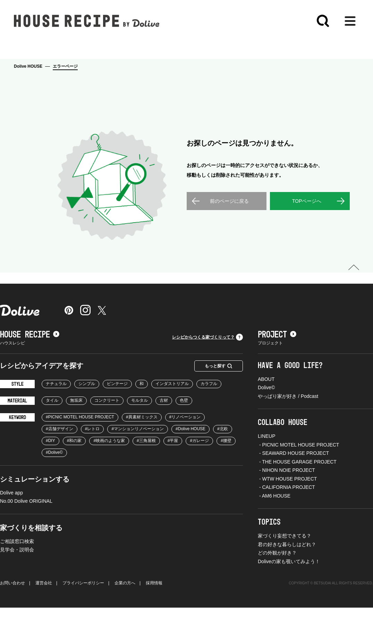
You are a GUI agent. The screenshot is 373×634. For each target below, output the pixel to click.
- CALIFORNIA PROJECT (286, 513)
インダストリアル (172, 410)
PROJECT (277, 361)
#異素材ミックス (142, 443)
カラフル (209, 410)
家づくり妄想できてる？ (284, 562)
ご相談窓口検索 (17, 567)
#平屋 (173, 467)
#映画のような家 (109, 467)
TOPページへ (307, 227)
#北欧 (222, 455)
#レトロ (92, 455)
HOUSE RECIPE (30, 361)
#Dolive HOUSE (190, 455)
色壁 (184, 426)
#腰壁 (226, 467)
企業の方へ (125, 609)
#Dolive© (54, 478)
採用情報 (154, 609)
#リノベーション (185, 443)
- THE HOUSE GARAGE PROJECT (297, 488)
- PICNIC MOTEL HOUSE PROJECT (298, 471)
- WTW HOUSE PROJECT (287, 505)
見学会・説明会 (17, 576)
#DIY (50, 467)
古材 (164, 426)
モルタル (139, 426)
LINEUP (266, 462)
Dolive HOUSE (28, 66)
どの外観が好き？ (277, 579)
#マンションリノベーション (137, 455)
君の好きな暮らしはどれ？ (287, 571)
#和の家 (74, 467)
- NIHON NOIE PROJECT (286, 496)
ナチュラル (56, 410)
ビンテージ (117, 410)
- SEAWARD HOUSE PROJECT (293, 479)
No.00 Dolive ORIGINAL (26, 527)
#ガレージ (199, 467)
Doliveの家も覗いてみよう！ (289, 588)
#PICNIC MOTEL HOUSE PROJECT (80, 443)
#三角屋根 (146, 467)
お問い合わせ (12, 609)
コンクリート (106, 426)
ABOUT (266, 405)
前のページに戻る (229, 227)
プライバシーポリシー (83, 609)
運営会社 (43, 609)
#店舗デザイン (59, 455)
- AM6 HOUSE (274, 522)
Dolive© (266, 414)
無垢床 (76, 426)
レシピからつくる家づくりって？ (207, 363)
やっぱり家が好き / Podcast (288, 422)
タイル (52, 426)
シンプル (86, 410)
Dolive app (11, 519)
